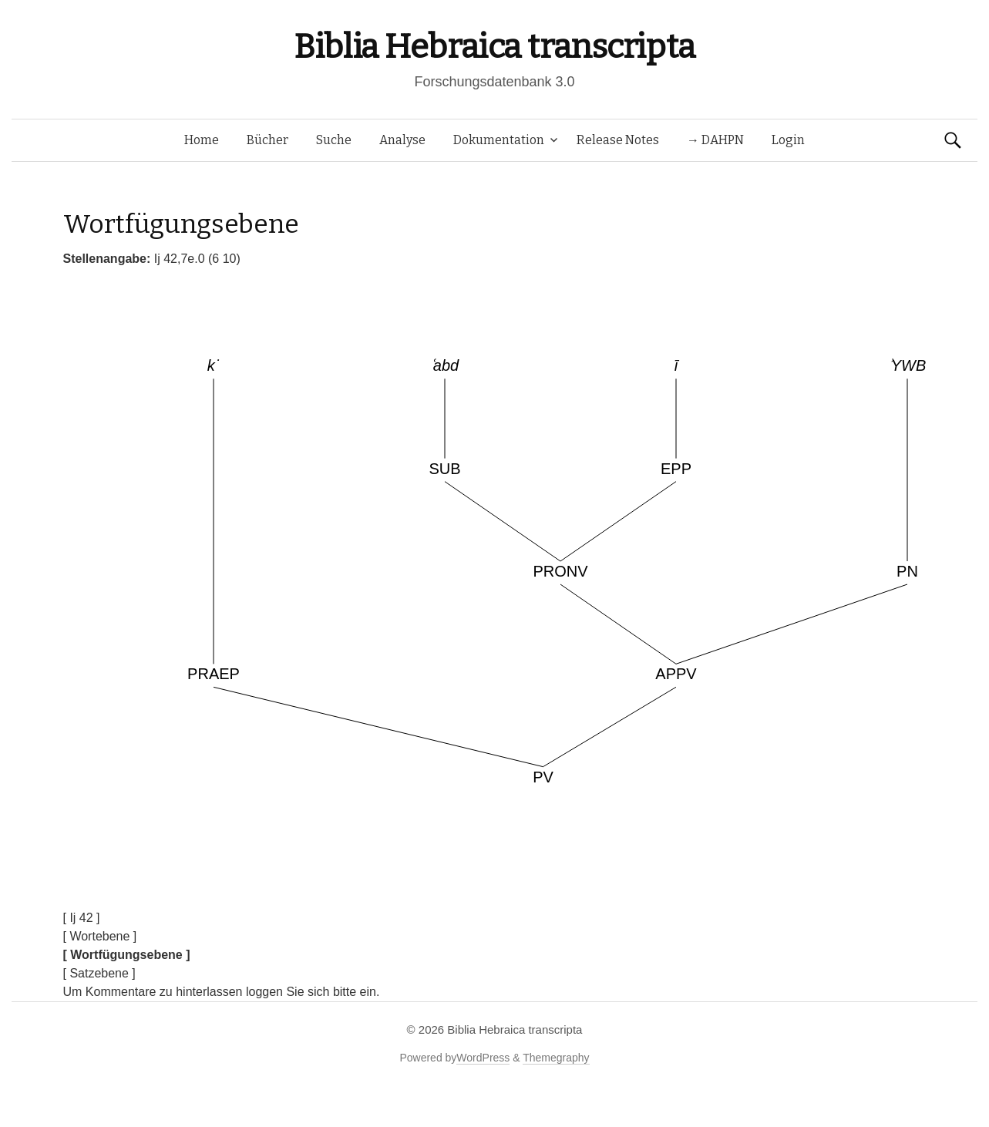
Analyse (402, 140)
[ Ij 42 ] (81, 917)
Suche (334, 140)
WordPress (483, 1057)
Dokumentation (498, 140)
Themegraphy (556, 1057)
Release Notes (618, 140)
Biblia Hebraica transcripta (494, 46)
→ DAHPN (715, 140)
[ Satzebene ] (99, 973)
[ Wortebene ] (100, 936)
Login (788, 140)
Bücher (267, 140)
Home (201, 140)
